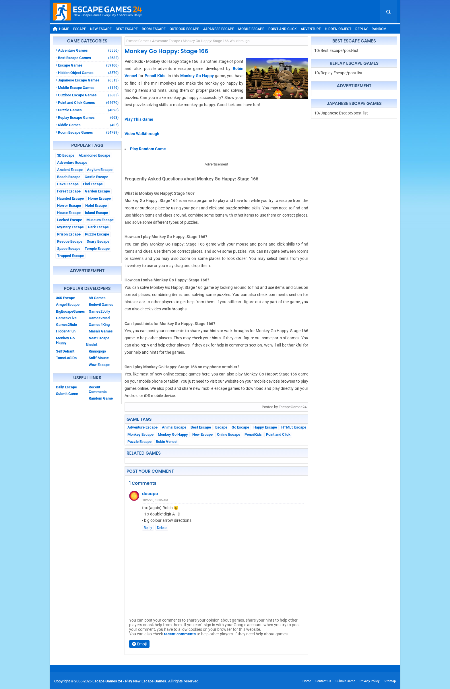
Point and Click (282, 29)
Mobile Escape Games (88, 87)
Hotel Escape (96, 205)
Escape (79, 29)
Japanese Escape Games (88, 80)
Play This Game (139, 119)
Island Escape (96, 213)
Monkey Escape (140, 434)
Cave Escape (68, 184)
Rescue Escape (69, 241)
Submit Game (67, 394)
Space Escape (68, 248)
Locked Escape (69, 220)
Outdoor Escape (184, 29)
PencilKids (253, 434)
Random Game (101, 398)
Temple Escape (97, 248)
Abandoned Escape (94, 155)
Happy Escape (265, 427)
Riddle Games (88, 125)
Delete (161, 528)
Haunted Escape (70, 198)
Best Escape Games (88, 58)
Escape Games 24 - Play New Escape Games (129, 681)
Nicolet (91, 344)
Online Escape (228, 434)
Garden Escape (97, 191)
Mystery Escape (70, 227)
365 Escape (65, 298)
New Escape (101, 29)
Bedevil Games (101, 304)
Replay (361, 29)
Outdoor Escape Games (88, 95)
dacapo (150, 494)
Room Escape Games (88, 132)
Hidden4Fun (65, 331)
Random (379, 29)
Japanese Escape (218, 29)
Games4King (99, 324)
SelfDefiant (65, 351)
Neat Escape (99, 338)
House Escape (69, 213)
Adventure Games (88, 50)
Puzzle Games (88, 110)
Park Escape (98, 227)
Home (61, 29)
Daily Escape (66, 387)
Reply (148, 528)
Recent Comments (98, 389)
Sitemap (390, 681)
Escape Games (88, 65)
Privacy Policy (369, 681)
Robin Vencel (166, 441)
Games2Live (66, 318)
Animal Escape (174, 427)
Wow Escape (99, 365)
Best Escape (127, 29)
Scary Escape (98, 241)
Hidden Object (338, 29)
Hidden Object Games (88, 73)
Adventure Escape (72, 162)
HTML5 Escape (293, 427)
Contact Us (323, 681)
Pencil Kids (155, 75)
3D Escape (65, 155)
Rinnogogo (97, 351)
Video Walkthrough (142, 133)
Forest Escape (69, 191)
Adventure (311, 29)
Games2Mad (99, 318)
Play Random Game (148, 149)
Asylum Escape (100, 170)
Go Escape (240, 427)
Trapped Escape (70, 256)
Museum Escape (100, 220)
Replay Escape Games (88, 117)
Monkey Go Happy (65, 340)
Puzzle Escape (97, 234)
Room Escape (154, 29)
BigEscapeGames (70, 311)
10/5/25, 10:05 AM (155, 500)
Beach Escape (68, 177)
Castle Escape (96, 177)
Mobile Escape (251, 29)
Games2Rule (66, 324)
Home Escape (99, 198)
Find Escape (93, 184)
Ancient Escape (70, 170)
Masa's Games (101, 331)
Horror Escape (69, 205)
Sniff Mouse (99, 358)
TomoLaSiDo (66, 358)
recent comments (180, 634)
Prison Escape (69, 234)
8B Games (97, 298)
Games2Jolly (99, 311)
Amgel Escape (67, 304)
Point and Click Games (88, 102)
